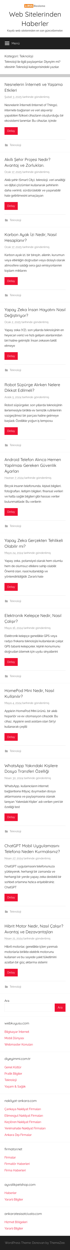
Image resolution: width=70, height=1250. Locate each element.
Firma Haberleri (15, 1170)
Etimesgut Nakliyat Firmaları (23, 1115)
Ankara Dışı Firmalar (18, 1135)
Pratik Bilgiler (13, 1073)
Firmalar (10, 1157)
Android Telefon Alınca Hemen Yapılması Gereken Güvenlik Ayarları (32, 465)
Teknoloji (15, 145)
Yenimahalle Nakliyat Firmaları (25, 1128)
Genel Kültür (12, 1067)
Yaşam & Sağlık (15, 1086)
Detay (11, 131)
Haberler (10, 1193)
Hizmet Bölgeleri (15, 1222)
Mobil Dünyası (14, 1038)
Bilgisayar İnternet (16, 1032)
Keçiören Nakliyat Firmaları (22, 1122)
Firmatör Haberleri (17, 1164)
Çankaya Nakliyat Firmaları (22, 1109)
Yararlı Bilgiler (13, 1199)
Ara (6, 1001)
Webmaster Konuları (18, 1044)
